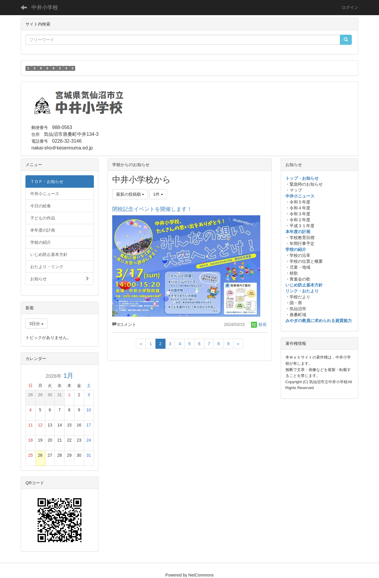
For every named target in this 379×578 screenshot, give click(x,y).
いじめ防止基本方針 (304, 285)
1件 (158, 194)
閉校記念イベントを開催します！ (152, 209)
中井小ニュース (299, 196)
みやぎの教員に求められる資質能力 (318, 320)
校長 (259, 324)
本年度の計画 (297, 231)
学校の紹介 (295, 249)
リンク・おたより (302, 291)
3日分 (36, 323)
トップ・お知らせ (302, 178)
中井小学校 (44, 7)
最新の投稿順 (130, 194)
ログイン (350, 7)
